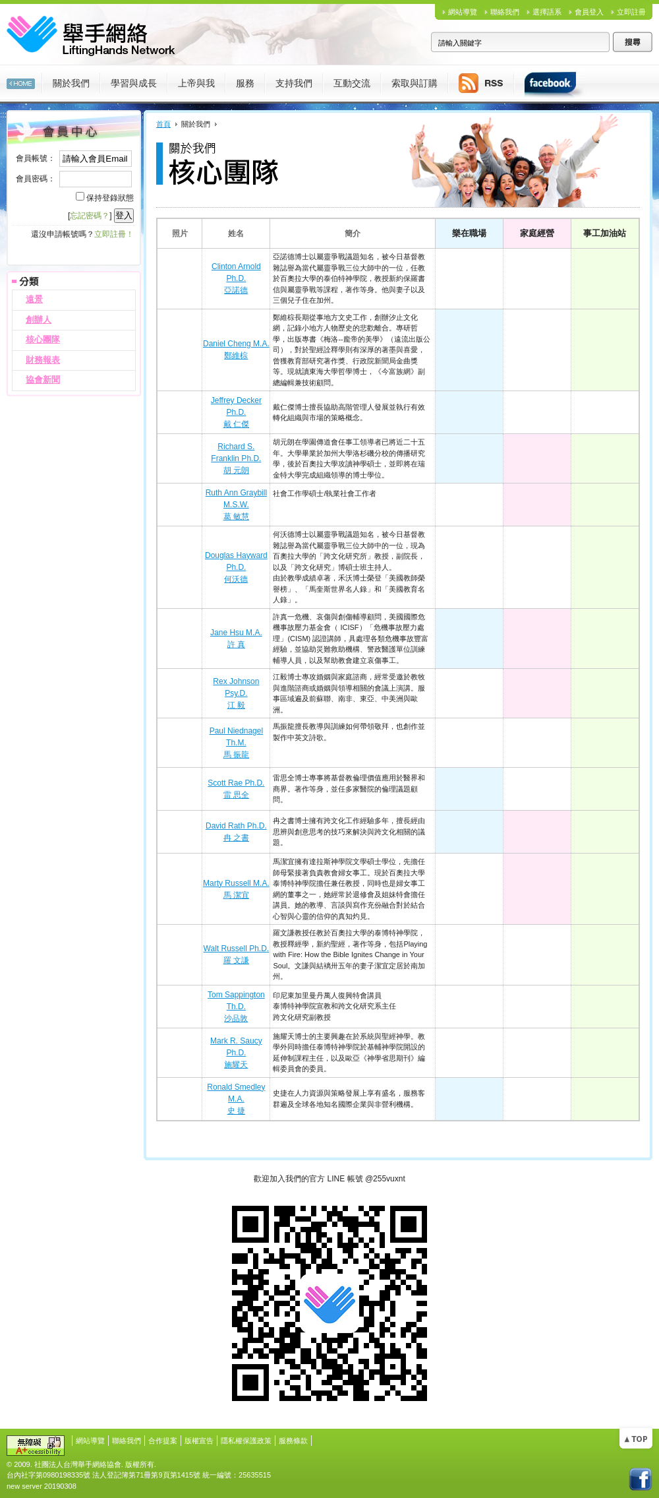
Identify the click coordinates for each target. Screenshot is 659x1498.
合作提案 (162, 1441)
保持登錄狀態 (110, 198)
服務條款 (293, 1441)
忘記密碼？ (89, 215)
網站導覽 (462, 12)
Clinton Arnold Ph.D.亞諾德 (236, 278)
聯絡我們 (504, 12)
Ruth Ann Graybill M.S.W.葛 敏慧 (236, 504)
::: (3, 114)
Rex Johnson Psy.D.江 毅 (236, 693)
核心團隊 (43, 339)
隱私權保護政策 (246, 1441)
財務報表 (43, 360)
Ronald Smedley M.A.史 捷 (236, 1098)
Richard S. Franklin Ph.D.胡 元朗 (236, 458)
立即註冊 (631, 12)
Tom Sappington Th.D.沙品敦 (236, 1006)
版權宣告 (199, 1441)
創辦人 (38, 320)
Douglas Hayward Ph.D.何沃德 (236, 567)
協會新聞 (43, 380)
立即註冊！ (114, 234)
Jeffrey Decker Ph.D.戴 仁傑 (236, 412)
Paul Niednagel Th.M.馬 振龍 (236, 742)
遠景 (34, 299)
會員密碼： (35, 178)
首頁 (163, 124)
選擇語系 (546, 12)
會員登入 (589, 12)
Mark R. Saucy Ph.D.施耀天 (236, 1052)
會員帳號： (35, 158)
